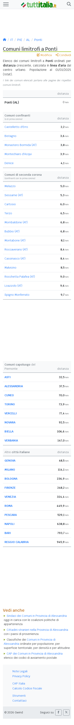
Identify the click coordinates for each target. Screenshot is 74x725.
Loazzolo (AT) (13, 285)
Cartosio (10, 204)
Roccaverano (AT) (16, 249)
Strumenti (19, 695)
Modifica (44, 55)
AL (28, 40)
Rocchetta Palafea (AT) (20, 276)
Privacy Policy (21, 676)
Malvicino (10, 267)
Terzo (8, 213)
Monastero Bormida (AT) (21, 145)
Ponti (38, 40)
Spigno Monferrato (17, 294)
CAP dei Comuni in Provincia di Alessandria (35, 653)
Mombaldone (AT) (16, 222)
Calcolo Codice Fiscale (27, 688)
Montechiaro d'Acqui (18, 154)
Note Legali (19, 671)
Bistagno (10, 136)
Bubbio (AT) (12, 231)
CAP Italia (18, 683)
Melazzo (10, 186)
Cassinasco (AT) (15, 258)
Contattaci (19, 700)
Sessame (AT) (14, 195)
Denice (9, 163)
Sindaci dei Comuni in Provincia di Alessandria (37, 616)
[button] (68, 4)
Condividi (63, 55)
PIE (19, 40)
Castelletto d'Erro (16, 127)
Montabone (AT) (15, 240)
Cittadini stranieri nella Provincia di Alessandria (37, 630)
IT (11, 40)
